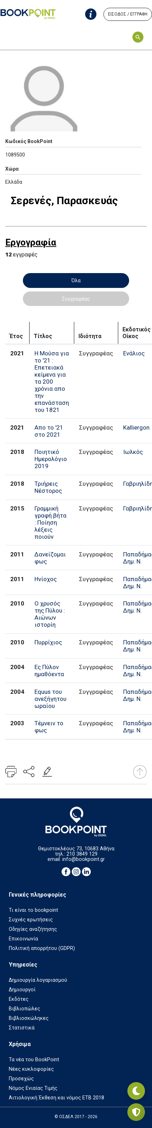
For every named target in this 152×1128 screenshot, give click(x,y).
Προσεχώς (21, 1079)
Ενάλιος (134, 353)
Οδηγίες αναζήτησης (33, 929)
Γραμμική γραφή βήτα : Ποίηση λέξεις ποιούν (50, 522)
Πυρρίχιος (48, 642)
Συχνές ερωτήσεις (31, 920)
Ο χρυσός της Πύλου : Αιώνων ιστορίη (49, 614)
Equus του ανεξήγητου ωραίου (50, 698)
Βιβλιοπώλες (24, 1009)
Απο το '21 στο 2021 (48, 431)
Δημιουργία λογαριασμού (38, 980)
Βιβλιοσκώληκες (29, 1018)
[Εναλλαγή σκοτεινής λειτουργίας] (136, 1091)
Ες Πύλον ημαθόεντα (49, 670)
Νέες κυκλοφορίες (31, 1069)
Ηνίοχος (45, 579)
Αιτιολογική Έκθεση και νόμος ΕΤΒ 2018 (56, 1098)
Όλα (76, 280)
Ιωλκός (133, 451)
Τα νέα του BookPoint (34, 1060)
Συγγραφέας (76, 299)
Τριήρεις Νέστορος (48, 487)
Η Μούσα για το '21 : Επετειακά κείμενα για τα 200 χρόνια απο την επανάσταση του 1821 (51, 381)
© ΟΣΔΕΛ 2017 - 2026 (76, 1116)
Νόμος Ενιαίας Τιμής (33, 1088)
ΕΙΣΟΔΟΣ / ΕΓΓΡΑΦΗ (127, 14)
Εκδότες (18, 999)
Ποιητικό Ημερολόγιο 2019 (50, 458)
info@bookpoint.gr (83, 859)
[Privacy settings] (136, 1112)
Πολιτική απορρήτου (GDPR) (42, 948)
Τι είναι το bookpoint (33, 910)
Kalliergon (136, 427)
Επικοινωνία (23, 939)
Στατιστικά (21, 1028)
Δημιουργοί (22, 990)
